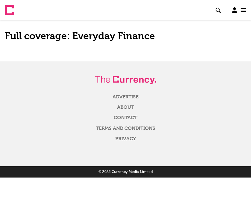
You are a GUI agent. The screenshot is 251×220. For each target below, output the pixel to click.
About (125, 107)
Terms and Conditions (125, 128)
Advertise (125, 97)
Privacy (125, 138)
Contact (125, 117)
